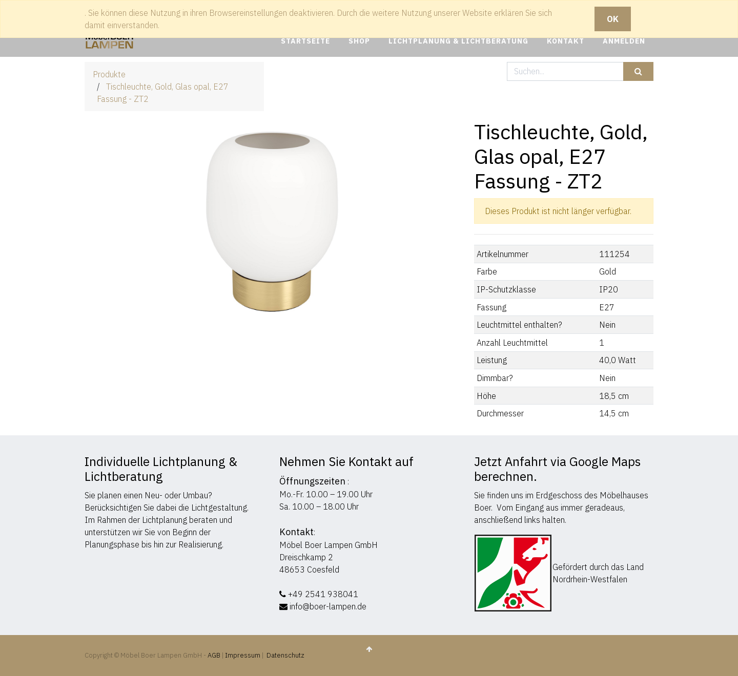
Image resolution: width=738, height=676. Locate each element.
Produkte (109, 74)
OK (613, 19)
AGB (215, 655)
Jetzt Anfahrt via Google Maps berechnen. (557, 468)
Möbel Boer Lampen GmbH (328, 545)
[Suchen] (638, 71)
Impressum (242, 655)
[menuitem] (305, 41)
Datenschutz (285, 655)
